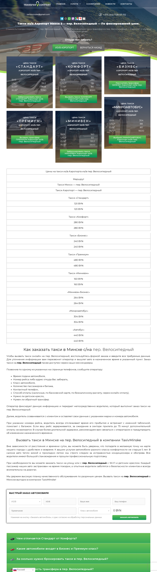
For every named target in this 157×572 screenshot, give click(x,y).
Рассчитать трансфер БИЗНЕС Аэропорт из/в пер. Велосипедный (127, 85)
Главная (60, 4)
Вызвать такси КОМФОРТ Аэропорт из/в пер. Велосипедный (78, 99)
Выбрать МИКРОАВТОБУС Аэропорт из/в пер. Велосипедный (127, 139)
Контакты (126, 4)
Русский (19, 569)
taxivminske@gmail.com (38, 14)
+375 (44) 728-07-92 (114, 14)
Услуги (77, 4)
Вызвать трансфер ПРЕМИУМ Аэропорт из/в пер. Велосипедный (29, 139)
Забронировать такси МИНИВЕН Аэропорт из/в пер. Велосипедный (78, 153)
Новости (110, 4)
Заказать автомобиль (129, 517)
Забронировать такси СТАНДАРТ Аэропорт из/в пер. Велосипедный (29, 99)
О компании (93, 4)
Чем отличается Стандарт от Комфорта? (46, 538)
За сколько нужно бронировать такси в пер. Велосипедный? (62, 558)
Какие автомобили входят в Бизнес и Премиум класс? (57, 548)
